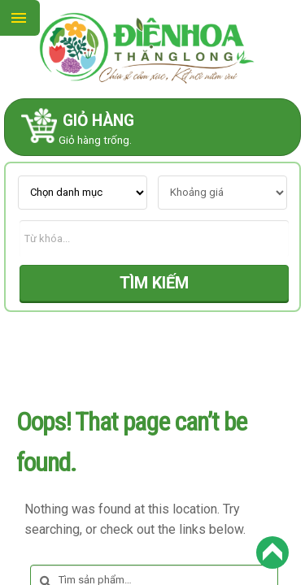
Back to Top (272, 552)
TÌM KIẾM (154, 282)
